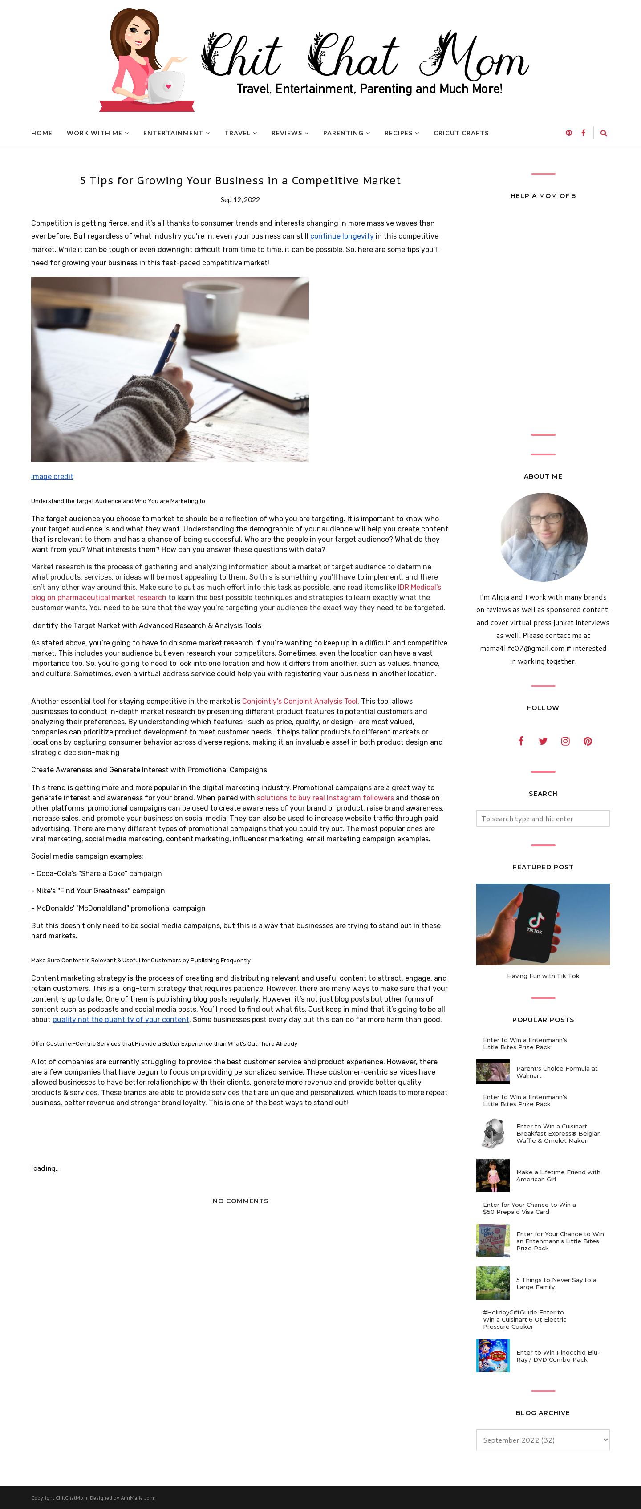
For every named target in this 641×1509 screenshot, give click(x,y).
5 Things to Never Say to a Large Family (556, 1283)
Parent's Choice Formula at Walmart (557, 1072)
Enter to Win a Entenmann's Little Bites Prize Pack (525, 1043)
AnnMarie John (138, 1497)
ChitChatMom (71, 1497)
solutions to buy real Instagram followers (325, 798)
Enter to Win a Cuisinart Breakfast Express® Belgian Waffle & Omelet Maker (558, 1133)
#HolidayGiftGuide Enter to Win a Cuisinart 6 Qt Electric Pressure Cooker (525, 1319)
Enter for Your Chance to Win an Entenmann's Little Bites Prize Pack (560, 1241)
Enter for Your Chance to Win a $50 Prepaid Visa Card (529, 1208)
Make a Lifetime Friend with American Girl (558, 1175)
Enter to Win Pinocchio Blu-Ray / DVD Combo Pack (558, 1356)
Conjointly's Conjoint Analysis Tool (299, 701)
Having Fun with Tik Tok (543, 975)
